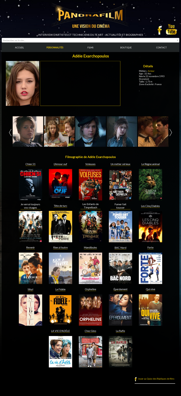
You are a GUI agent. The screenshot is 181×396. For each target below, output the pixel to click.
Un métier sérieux (120, 164)
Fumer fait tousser (120, 206)
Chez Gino (90, 330)
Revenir (30, 247)
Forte (150, 247)
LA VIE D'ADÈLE (60, 330)
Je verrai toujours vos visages (30, 206)
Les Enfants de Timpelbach (90, 206)
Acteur (151, 71)
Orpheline (90, 289)
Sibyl (30, 289)
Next (171, 132)
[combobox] (90, 40)
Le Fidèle (60, 289)
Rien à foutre (60, 247)
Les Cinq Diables (150, 205)
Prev (10, 132)
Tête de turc (60, 205)
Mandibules (90, 247)
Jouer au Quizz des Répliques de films (156, 378)
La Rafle (120, 330)
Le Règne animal (150, 164)
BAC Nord (120, 247)
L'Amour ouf (60, 164)
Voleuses (90, 164)
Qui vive (150, 289)
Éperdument (121, 289)
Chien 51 (31, 164)
